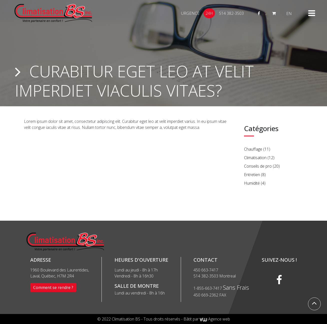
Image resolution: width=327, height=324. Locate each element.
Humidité (255, 183)
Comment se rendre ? (53, 287)
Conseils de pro (262, 166)
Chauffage (257, 149)
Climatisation (259, 157)
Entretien (255, 174)
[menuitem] (289, 13)
